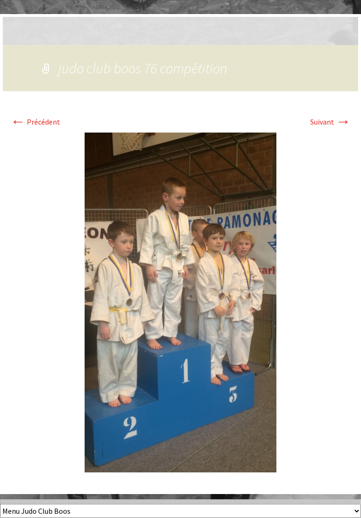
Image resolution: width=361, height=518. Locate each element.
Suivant (330, 121)
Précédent (35, 121)
